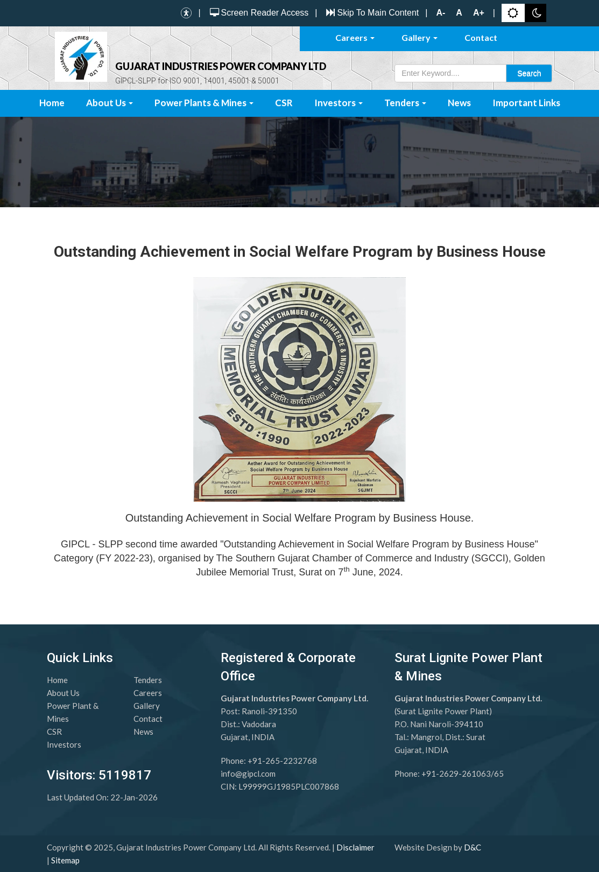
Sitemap (65, 860)
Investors (338, 102)
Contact (480, 37)
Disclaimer (355, 847)
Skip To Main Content (371, 12)
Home (52, 102)
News (459, 102)
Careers (355, 37)
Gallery (419, 37)
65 (499, 773)
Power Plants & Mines (203, 102)
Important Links (526, 102)
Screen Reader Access (258, 12)
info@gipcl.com (248, 773)
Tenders (405, 102)
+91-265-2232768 (282, 760)
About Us (109, 102)
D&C (472, 847)
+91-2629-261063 (456, 773)
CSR (284, 102)
